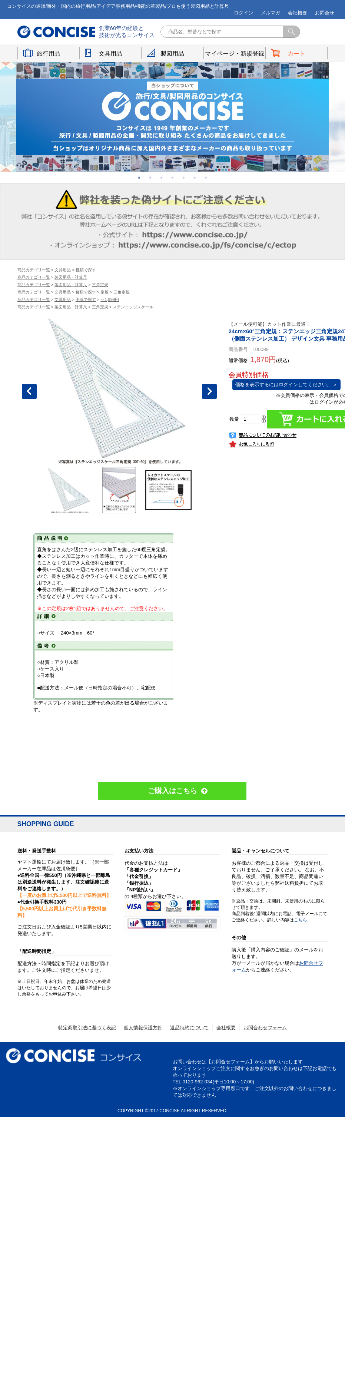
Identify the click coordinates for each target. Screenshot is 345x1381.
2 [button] (150, 177)
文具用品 (110, 53)
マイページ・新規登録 (234, 53)
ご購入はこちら (172, 791)
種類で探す (86, 270)
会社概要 (297, 13)
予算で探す (86, 299)
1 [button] (139, 177)
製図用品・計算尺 (70, 277)
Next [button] (209, 391)
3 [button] (161, 177)
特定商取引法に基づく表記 (87, 1027)
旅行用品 (48, 53)
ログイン (243, 13)
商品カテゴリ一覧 (33, 270)
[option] (172, 117)
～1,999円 (109, 299)
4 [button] (172, 177)
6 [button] (195, 177)
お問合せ (324, 13)
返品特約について (189, 1027)
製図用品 (172, 53)
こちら (300, 920)
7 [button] (206, 177)
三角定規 (100, 284)
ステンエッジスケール (133, 307)
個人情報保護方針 (143, 1027)
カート (296, 53)
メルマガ (270, 13)
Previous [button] (29, 391)
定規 (104, 292)
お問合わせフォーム (265, 1027)
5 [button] (184, 177)
